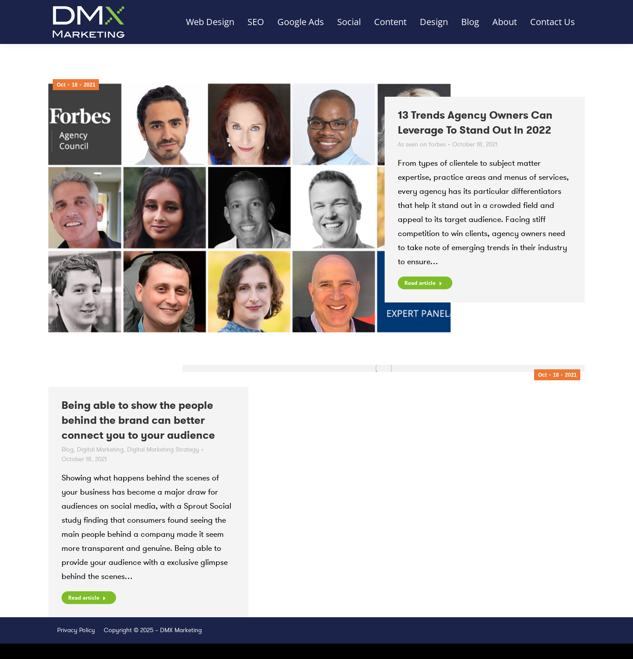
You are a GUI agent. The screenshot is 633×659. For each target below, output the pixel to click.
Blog (67, 449)
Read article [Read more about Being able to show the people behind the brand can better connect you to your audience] (87, 597)
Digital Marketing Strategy (163, 449)
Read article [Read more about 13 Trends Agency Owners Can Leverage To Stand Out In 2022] (423, 283)
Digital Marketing (100, 449)
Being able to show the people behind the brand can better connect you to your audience (138, 420)
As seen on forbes (422, 144)
